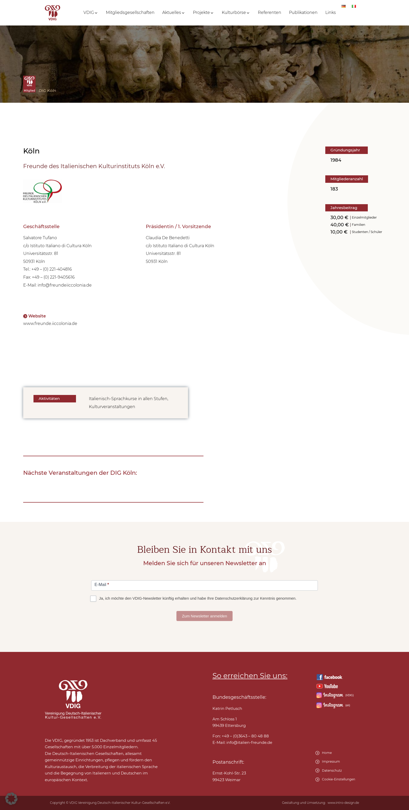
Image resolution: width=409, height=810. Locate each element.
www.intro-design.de (343, 803)
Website (37, 316)
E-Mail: (242, 742)
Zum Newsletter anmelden (204, 616)
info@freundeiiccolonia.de (65, 285)
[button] (91, 12)
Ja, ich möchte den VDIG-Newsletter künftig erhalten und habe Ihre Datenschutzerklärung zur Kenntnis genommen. (193, 598)
